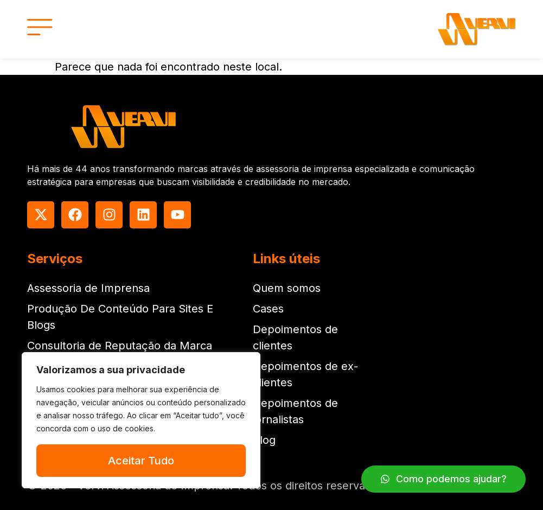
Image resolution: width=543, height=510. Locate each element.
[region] (141, 420)
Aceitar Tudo (141, 460)
